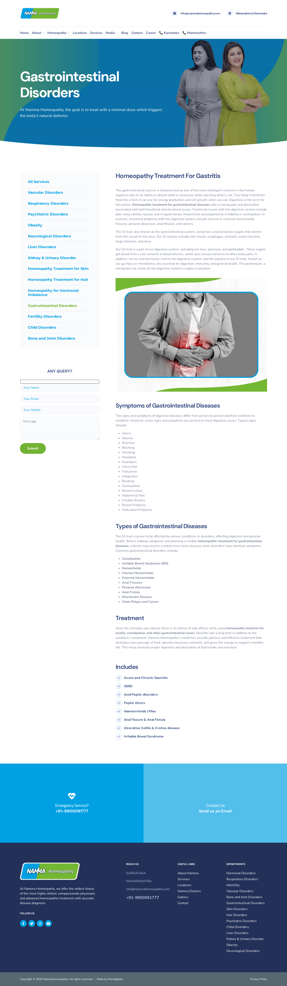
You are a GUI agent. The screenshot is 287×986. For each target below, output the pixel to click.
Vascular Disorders (45, 192)
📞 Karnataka (169, 33)
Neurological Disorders (49, 236)
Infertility (233, 885)
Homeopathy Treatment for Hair (58, 279)
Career (151, 33)
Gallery (183, 897)
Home (24, 33)
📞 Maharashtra (194, 33)
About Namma (188, 873)
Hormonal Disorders (241, 873)
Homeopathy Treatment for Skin (58, 268)
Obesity (35, 225)
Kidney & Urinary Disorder (52, 258)
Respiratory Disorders (48, 203)
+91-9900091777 (71, 811)
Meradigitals (115, 979)
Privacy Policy (258, 979)
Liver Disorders (42, 247)
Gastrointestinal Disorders (245, 903)
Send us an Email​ (215, 811)
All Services (38, 182)
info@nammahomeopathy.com (200, 13)
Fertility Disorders (45, 316)
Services (96, 33)
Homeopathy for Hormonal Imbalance (53, 292)
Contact (137, 33)
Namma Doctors (189, 891)
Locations (80, 33)
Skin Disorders (237, 909)
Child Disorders (42, 327)
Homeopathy (56, 33)
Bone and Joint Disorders (51, 338)
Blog (124, 33)
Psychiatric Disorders (48, 214)
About (36, 33)
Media (110, 33)
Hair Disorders (236, 915)
